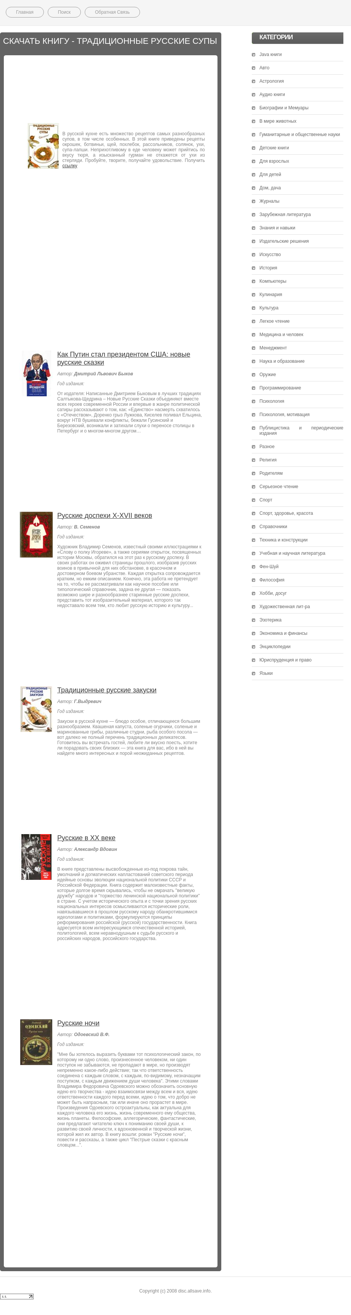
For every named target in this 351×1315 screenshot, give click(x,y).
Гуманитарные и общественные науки (299, 134)
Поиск (64, 12)
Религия (268, 460)
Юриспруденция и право (285, 660)
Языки (266, 673)
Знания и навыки (277, 228)
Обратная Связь (112, 12)
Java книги (270, 54)
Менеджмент (273, 348)
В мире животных (277, 121)
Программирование (280, 388)
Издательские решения (284, 241)
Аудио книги (272, 94)
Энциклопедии (274, 646)
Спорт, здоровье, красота (286, 513)
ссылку (70, 165)
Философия (272, 580)
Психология (271, 401)
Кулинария (270, 294)
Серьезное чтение (278, 486)
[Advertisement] (110, 87)
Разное (267, 446)
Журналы (269, 201)
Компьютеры (273, 281)
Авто (264, 67)
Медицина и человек (281, 334)
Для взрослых (274, 161)
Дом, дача (270, 188)
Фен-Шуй (269, 566)
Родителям (271, 473)
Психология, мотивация (284, 414)
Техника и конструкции (283, 540)
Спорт (265, 500)
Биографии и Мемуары (284, 108)
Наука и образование (281, 361)
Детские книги (274, 148)
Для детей (270, 174)
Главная (25, 12)
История (268, 268)
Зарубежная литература (285, 214)
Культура (269, 308)
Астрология (271, 81)
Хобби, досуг (273, 593)
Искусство (270, 254)
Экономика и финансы (283, 633)
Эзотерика (270, 620)
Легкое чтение (274, 321)
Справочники (273, 526)
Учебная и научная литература (292, 553)
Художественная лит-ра (284, 606)
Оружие (267, 374)
